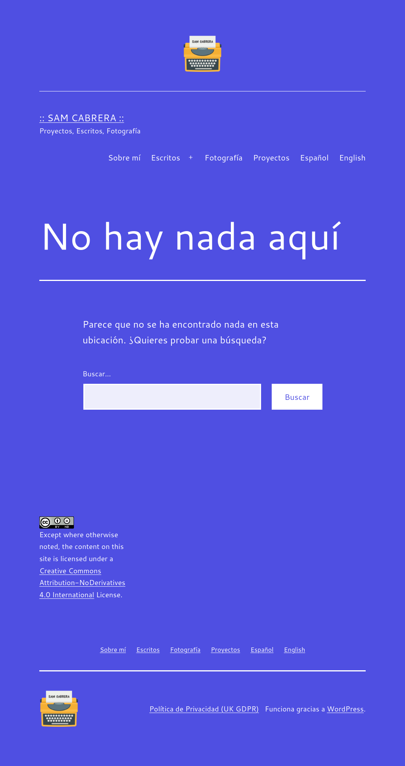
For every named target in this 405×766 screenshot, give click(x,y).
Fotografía (223, 157)
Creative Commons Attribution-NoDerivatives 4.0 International (82, 582)
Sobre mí (124, 157)
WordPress (345, 709)
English (352, 157)
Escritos (165, 157)
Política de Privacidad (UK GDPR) (204, 709)
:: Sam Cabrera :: (81, 117)
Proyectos (271, 157)
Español (314, 157)
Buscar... (97, 373)
